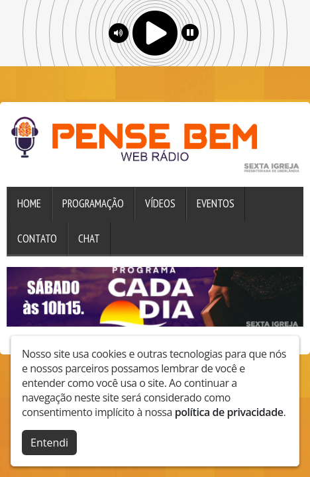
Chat (89, 238)
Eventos (215, 203)
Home (29, 203)
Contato (37, 238)
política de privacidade (229, 410)
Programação (93, 203)
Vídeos (160, 203)
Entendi (49, 441)
